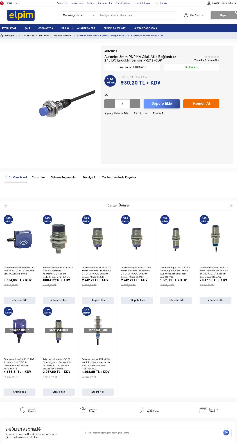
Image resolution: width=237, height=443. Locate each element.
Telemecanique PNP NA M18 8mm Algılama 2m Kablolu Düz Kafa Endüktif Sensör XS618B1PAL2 (175, 272)
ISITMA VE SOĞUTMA (145, 28)
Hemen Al (201, 104)
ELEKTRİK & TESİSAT (114, 28)
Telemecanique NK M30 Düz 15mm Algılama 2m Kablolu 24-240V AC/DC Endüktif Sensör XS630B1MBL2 (96, 272)
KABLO (65, 28)
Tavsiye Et (158, 113)
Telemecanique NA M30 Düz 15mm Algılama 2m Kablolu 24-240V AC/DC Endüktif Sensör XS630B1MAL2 (136, 272)
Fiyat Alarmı (140, 113)
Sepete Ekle (162, 104)
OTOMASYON (45, 28)
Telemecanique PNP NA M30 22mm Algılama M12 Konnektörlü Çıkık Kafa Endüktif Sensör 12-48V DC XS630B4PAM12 (58, 274)
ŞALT (27, 28)
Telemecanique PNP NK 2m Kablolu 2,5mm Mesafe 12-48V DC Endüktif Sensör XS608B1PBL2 (18, 368)
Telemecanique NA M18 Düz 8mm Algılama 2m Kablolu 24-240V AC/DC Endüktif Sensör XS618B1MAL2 (214, 272)
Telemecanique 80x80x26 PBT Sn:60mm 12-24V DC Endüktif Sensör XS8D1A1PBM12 (19, 271)
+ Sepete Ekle (19, 304)
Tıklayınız (232, 3)
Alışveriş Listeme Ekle (116, 113)
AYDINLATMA (9, 28)
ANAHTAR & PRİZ (86, 28)
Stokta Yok (19, 399)
